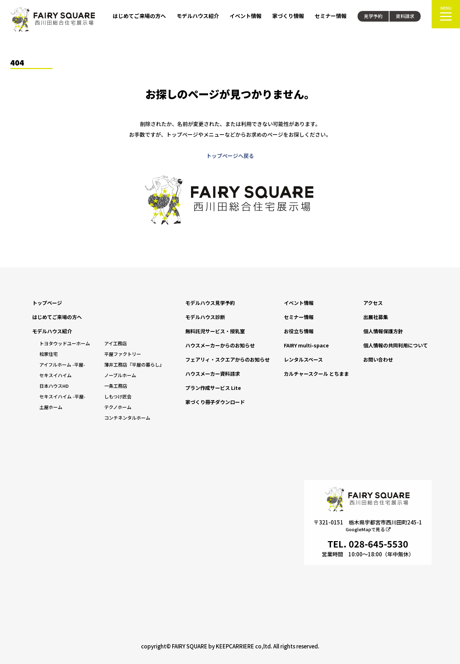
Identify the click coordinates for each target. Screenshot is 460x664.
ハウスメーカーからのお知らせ (220, 345)
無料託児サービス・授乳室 (215, 331)
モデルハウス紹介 (197, 15)
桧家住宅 (48, 354)
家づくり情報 (288, 15)
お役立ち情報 (299, 331)
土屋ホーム (50, 407)
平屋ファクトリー (122, 354)
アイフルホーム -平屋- (62, 364)
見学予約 (373, 16)
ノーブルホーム (120, 375)
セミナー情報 (331, 15)
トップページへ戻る (230, 155)
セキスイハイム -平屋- (62, 396)
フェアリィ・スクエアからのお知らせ (227, 359)
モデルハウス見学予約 (210, 302)
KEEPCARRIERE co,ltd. (244, 646)
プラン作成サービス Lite (213, 387)
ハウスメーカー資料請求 (212, 373)
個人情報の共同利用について (395, 345)
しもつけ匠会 (117, 396)
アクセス (373, 302)
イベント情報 (246, 15)
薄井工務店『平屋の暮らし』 (134, 364)
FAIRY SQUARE (189, 646)
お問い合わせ (378, 359)
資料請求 (405, 16)
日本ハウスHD (54, 385)
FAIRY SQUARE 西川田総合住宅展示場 (53, 19)
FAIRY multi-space (306, 345)
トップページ (47, 302)
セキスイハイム (55, 375)
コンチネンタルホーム (127, 417)
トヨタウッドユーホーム (64, 343)
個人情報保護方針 (383, 331)
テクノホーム (117, 407)
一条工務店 (115, 385)
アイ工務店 (115, 343)
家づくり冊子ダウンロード (215, 401)
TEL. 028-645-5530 (367, 543)
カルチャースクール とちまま (316, 373)
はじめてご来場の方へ (139, 15)
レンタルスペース (303, 359)
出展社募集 (375, 316)
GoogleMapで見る (368, 529)
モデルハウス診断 (205, 316)
